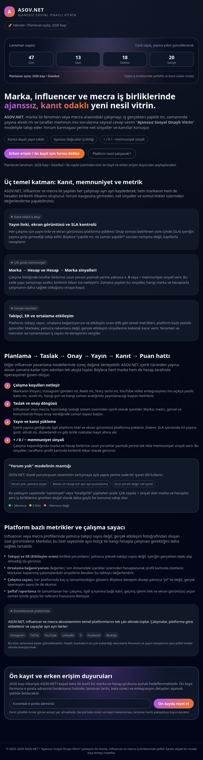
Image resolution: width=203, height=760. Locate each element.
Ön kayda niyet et (173, 704)
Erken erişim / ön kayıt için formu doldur (44, 153)
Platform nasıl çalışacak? (112, 154)
